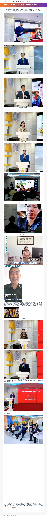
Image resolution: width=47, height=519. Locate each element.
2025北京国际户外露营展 (11, 515)
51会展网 (16, 515)
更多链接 (8, 515)
